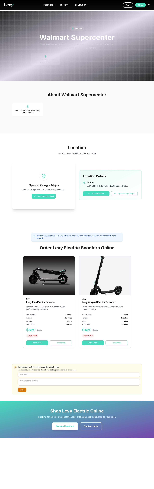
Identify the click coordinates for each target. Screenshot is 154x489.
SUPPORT (65, 5)
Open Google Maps (44, 196)
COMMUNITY (81, 5)
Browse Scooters (65, 426)
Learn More (61, 343)
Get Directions (96, 194)
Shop (140, 5)
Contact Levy (91, 426)
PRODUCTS (49, 5)
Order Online (37, 343)
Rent (128, 5)
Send (22, 390)
